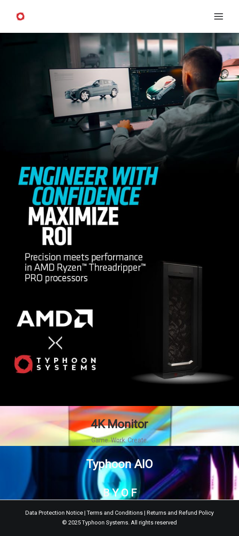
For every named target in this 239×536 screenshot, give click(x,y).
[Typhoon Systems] (20, 16)
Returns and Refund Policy (180, 512)
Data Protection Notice (54, 512)
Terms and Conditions (115, 512)
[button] (218, 16)
